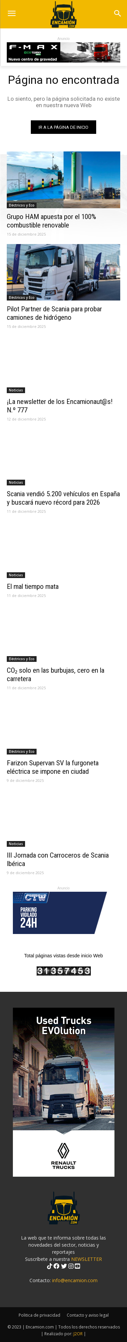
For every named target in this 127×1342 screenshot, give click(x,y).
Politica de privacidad (39, 1315)
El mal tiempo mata (33, 586)
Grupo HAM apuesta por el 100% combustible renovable (51, 221)
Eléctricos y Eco (22, 205)
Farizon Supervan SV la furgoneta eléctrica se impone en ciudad (53, 767)
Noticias (16, 390)
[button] (117, 14)
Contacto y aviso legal (88, 1315)
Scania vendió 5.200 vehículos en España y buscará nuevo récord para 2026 (63, 498)
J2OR (78, 1334)
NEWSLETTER (86, 1259)
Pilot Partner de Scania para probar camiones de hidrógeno (54, 313)
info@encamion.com (75, 1280)
